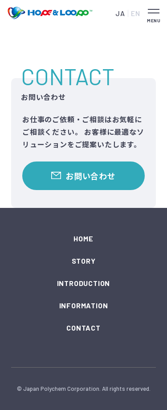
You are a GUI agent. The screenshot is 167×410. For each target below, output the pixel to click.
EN (135, 13)
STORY (84, 261)
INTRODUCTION (83, 283)
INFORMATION (83, 305)
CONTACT (83, 327)
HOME (83, 238)
